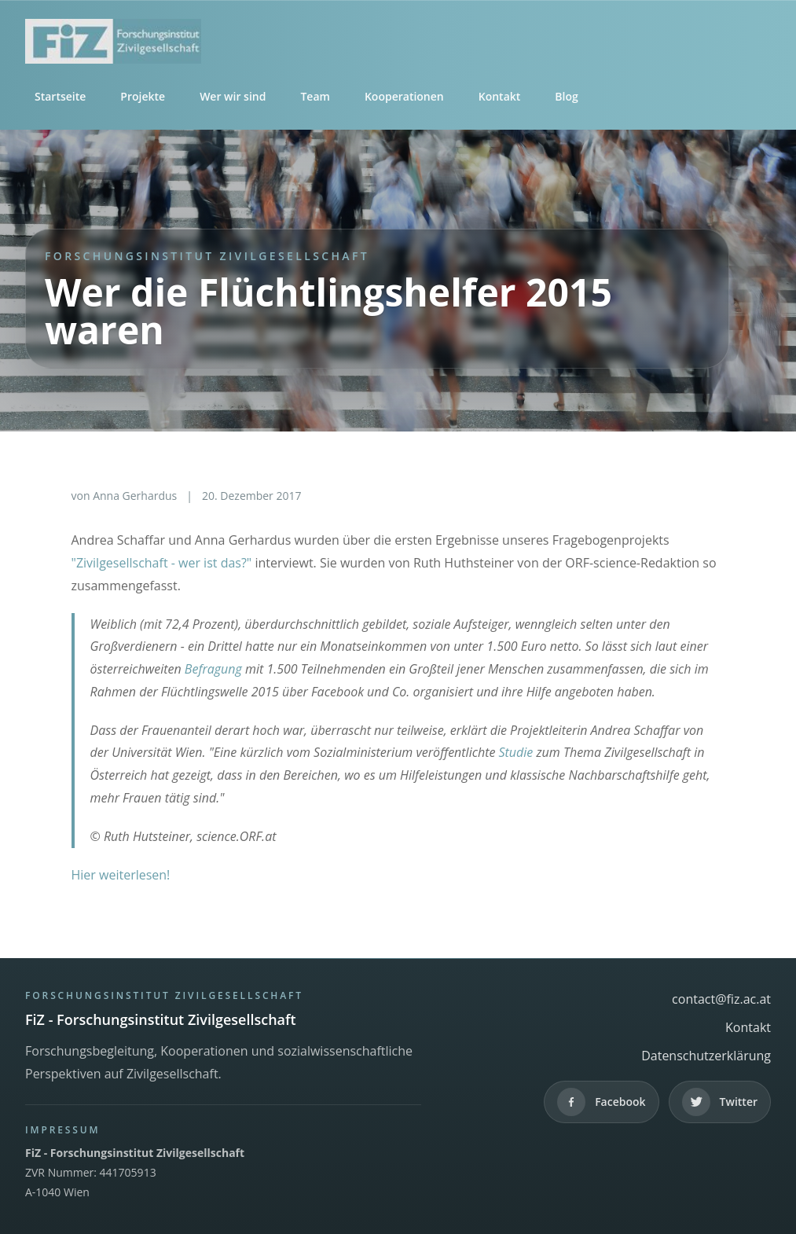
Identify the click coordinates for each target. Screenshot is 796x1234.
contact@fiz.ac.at (721, 999)
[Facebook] (601, 1102)
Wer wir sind (233, 96)
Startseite (60, 96)
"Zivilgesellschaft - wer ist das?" (162, 562)
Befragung (213, 669)
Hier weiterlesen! (121, 874)
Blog (566, 96)
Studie (516, 752)
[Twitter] (720, 1102)
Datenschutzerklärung (706, 1055)
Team (314, 96)
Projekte (142, 96)
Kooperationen (404, 96)
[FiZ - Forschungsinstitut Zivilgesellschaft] (398, 41)
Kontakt (500, 96)
